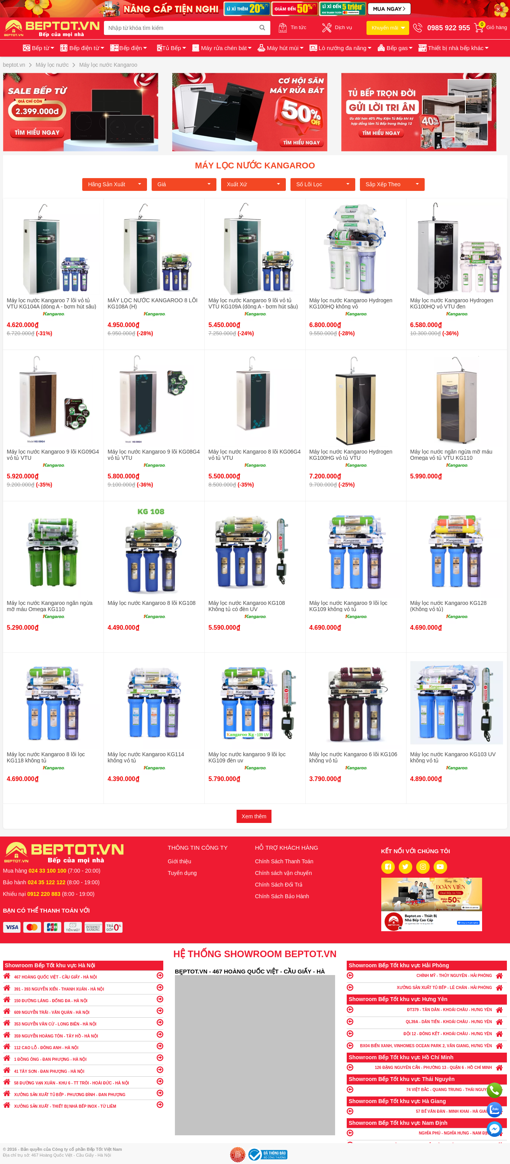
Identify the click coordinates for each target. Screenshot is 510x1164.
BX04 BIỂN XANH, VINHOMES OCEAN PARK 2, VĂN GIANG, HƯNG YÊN (427, 1045)
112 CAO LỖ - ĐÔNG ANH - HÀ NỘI (83, 1045)
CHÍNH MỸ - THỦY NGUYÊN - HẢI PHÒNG (427, 975)
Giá (184, 184)
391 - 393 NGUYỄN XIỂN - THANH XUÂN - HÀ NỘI (83, 987)
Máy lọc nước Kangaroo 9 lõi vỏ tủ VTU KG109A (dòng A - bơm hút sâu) (253, 303)
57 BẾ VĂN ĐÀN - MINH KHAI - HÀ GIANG (427, 1111)
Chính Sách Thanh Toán (284, 861)
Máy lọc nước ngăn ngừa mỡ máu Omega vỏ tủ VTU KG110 (451, 455)
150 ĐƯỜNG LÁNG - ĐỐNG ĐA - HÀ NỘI (83, 998)
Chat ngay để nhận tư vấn (494, 1129)
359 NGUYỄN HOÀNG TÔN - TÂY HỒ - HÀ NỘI (83, 1034)
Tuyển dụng (182, 873)
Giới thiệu (180, 861)
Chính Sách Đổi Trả (279, 885)
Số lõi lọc (322, 184)
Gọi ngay (494, 1090)
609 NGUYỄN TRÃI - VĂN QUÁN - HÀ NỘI (83, 1010)
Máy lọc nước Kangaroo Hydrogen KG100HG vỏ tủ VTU (350, 455)
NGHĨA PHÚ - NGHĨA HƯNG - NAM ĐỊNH (427, 1132)
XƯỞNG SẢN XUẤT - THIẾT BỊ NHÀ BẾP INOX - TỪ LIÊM (83, 1104)
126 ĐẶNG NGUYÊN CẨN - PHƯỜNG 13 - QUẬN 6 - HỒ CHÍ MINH (427, 1067)
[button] (453, 48)
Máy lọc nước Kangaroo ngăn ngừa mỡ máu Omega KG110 (50, 606)
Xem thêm (254, 816)
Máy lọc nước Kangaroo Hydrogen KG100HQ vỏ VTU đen (451, 303)
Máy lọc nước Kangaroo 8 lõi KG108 (152, 603)
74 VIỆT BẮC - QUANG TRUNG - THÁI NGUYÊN (427, 1089)
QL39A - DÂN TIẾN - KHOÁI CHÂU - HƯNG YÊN (427, 1021)
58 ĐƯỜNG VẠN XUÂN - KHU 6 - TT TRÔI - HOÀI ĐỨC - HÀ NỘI (83, 1081)
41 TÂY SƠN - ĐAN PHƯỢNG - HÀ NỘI (83, 1069)
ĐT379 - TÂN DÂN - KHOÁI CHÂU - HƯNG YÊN (427, 1009)
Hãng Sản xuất (114, 184)
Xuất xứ (253, 184)
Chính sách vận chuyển (283, 873)
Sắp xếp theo (392, 184)
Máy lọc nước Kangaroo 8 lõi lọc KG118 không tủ (46, 757)
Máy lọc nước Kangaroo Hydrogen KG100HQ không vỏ (350, 303)
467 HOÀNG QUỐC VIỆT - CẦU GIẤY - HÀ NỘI (83, 975)
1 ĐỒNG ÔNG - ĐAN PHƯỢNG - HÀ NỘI (83, 1057)
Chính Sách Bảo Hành (282, 896)
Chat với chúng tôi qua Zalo (494, 1109)
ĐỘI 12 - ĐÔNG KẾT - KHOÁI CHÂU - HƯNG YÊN (427, 1033)
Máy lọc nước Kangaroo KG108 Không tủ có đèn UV (247, 606)
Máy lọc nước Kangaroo (255, 165)
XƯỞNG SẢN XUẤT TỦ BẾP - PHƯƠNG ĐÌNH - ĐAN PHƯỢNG (83, 1092)
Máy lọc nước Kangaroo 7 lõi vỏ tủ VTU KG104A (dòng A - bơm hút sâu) (52, 303)
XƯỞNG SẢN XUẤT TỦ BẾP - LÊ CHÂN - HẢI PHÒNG (427, 987)
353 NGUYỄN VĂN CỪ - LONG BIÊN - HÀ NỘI (83, 1022)
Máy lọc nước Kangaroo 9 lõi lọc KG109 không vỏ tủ (348, 606)
